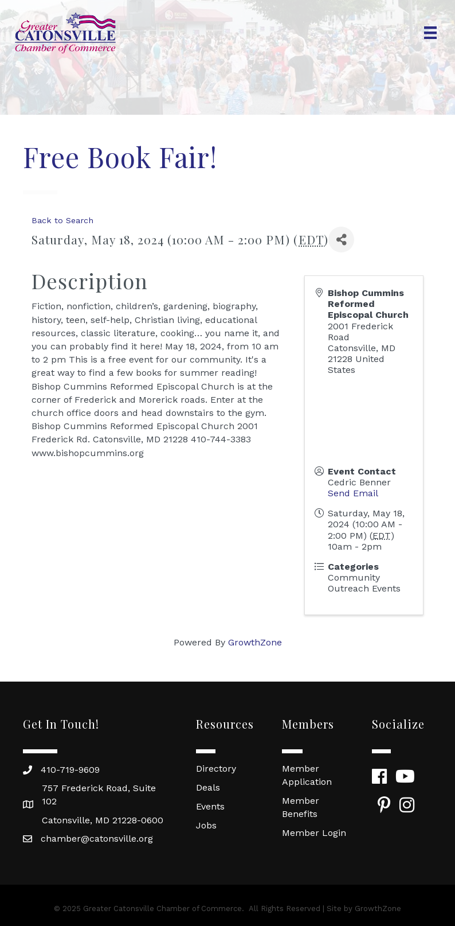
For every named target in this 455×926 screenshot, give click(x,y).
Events (210, 806)
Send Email (353, 493)
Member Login (314, 832)
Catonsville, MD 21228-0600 (102, 820)
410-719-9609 (70, 769)
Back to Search (62, 220)
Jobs (206, 825)
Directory (216, 768)
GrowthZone (255, 642)
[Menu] (430, 32)
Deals (208, 787)
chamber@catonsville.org (97, 838)
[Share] (341, 239)
